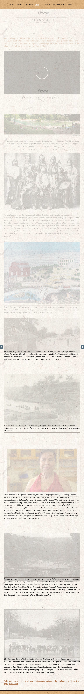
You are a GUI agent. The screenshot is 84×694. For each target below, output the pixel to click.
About (20, 5)
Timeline (29, 5)
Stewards (45, 5)
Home (12, 5)
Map (37, 5)
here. (37, 519)
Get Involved (58, 5)
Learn (69, 5)
